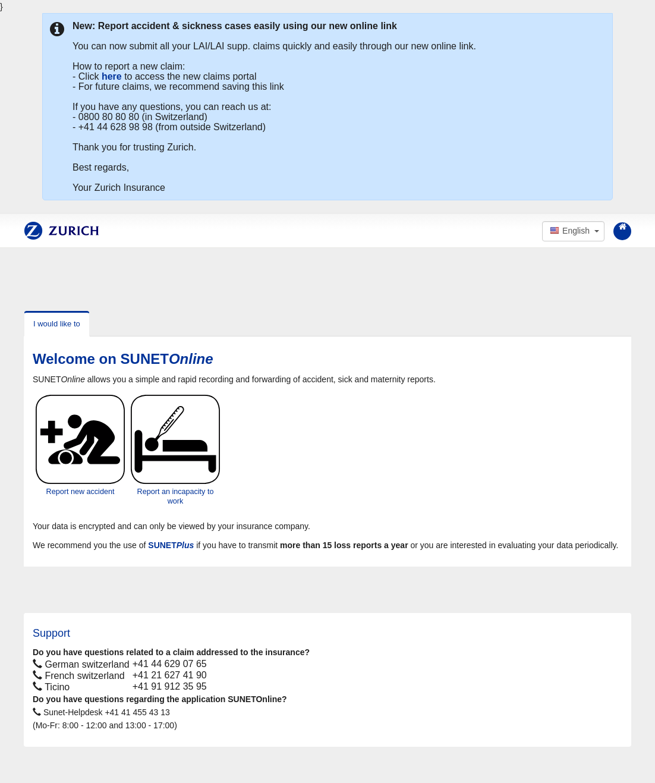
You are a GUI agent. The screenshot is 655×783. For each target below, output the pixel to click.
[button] (573, 231)
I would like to (56, 323)
